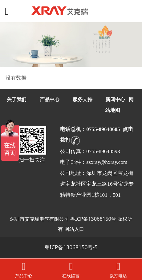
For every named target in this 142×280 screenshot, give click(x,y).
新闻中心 (115, 99)
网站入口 (74, 228)
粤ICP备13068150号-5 (71, 247)
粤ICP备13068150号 (93, 218)
